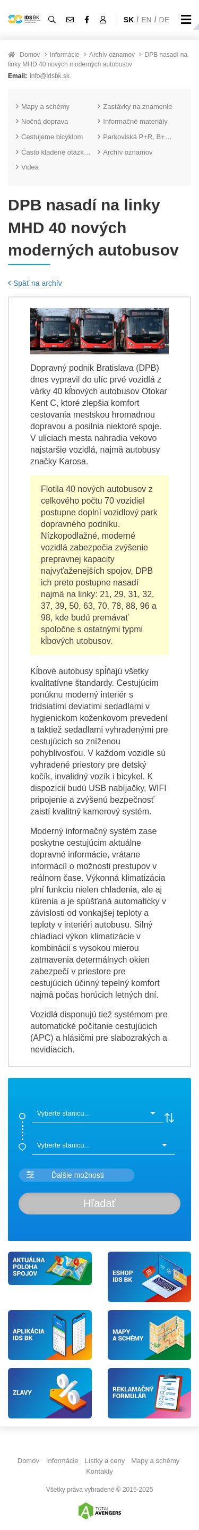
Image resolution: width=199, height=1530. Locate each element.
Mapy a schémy (43, 106)
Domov (30, 54)
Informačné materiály (132, 121)
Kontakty (99, 1471)
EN (146, 19)
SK (129, 19)
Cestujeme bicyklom (49, 137)
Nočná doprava (42, 121)
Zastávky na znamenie (135, 106)
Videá (27, 167)
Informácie (65, 54)
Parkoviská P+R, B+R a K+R (138, 137)
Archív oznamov (112, 54)
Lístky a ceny (104, 1461)
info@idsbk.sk (50, 76)
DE (164, 19)
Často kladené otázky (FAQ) (57, 152)
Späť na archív (35, 283)
